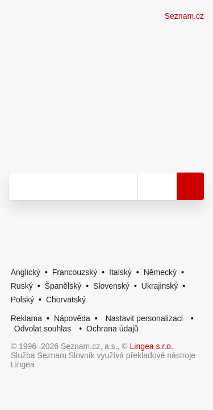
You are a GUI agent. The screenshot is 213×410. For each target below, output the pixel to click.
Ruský (22, 285)
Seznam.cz (184, 15)
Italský (120, 272)
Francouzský (74, 272)
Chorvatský (66, 299)
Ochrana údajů (112, 328)
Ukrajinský (159, 285)
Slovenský (111, 285)
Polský (22, 299)
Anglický (25, 272)
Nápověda (72, 318)
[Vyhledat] (73, 186)
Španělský (63, 285)
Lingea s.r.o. (151, 346)
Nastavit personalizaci (144, 318)
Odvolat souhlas (42, 328)
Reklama (26, 318)
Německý (160, 272)
